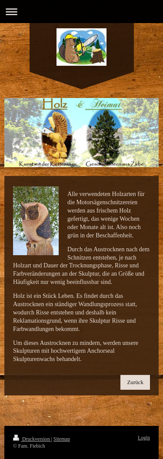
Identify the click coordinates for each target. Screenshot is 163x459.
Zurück (135, 382)
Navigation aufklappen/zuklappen (81, 11)
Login (144, 438)
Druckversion (32, 439)
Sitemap (61, 439)
